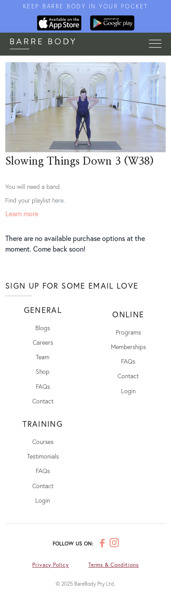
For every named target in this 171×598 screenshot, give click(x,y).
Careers (43, 342)
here (58, 200)
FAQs (43, 386)
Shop (42, 371)
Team (42, 357)
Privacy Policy (50, 564)
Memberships (128, 346)
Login (128, 391)
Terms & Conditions (113, 564)
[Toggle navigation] (155, 44)
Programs (128, 332)
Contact (42, 401)
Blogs (42, 327)
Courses (42, 441)
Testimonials (43, 456)
